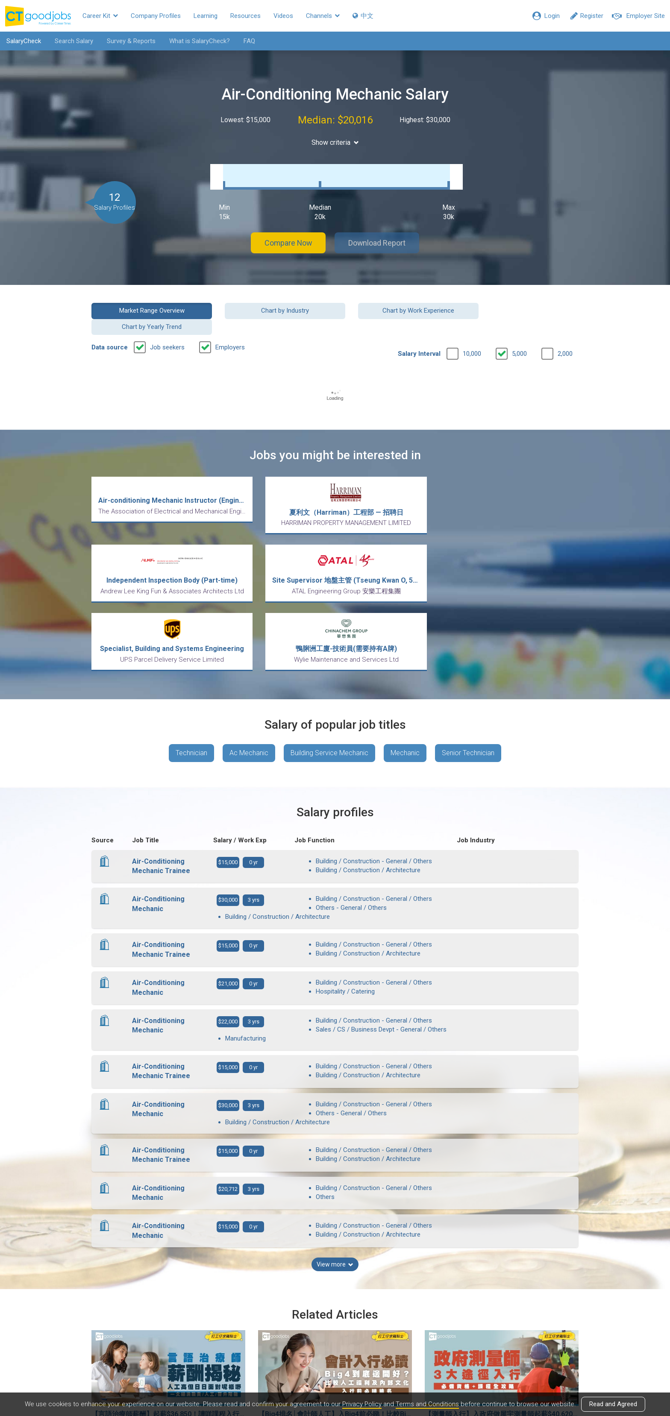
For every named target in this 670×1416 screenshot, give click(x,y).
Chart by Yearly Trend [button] (522, 302)
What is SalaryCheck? (199, 41)
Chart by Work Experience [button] (397, 302)
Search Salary (74, 41)
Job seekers (167, 323)
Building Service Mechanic (329, 660)
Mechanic (405, 660)
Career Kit (100, 16)
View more (335, 1148)
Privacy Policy (362, 1404)
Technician (191, 660)
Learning (205, 16)
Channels (323, 16)
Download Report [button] (378, 234)
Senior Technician (468, 660)
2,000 (565, 329)
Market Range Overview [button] (147, 302)
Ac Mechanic (248, 660)
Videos (283, 16)
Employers (230, 323)
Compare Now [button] (288, 234)
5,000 (519, 329)
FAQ (249, 41)
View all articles (335, 1324)
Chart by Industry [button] (273, 302)
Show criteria (335, 142)
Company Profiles (156, 16)
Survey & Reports (131, 41)
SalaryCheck (23, 41)
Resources (245, 16)
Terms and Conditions (427, 1404)
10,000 (472, 329)
